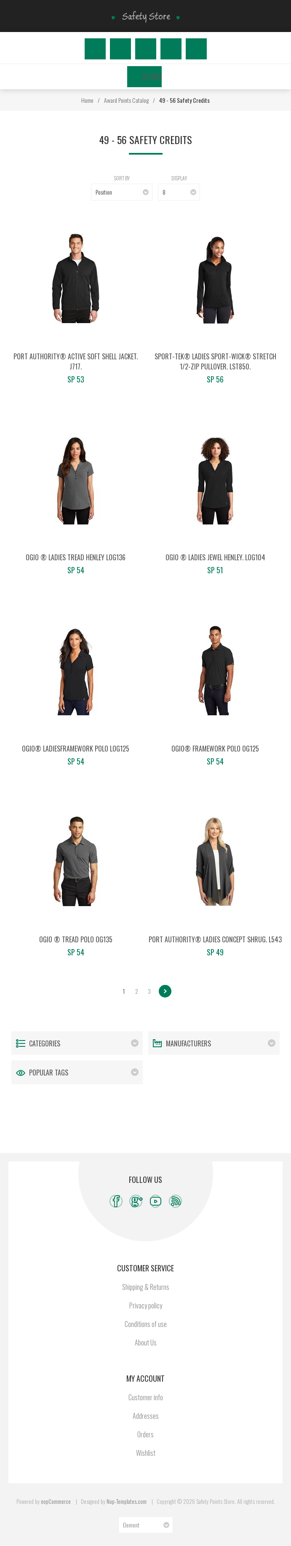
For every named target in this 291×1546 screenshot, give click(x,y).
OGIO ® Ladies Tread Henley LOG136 (75, 557)
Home (87, 100)
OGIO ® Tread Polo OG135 (75, 939)
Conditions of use (146, 1324)
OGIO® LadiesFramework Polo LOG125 (75, 749)
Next (165, 991)
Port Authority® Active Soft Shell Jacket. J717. (75, 361)
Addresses (146, 1416)
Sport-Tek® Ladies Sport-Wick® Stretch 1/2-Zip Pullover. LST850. (215, 361)
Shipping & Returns (145, 1287)
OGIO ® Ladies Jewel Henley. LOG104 (215, 557)
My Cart (196, 48)
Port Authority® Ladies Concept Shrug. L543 (215, 939)
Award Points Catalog (126, 100)
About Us (146, 1342)
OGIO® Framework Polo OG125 (215, 749)
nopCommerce (56, 1501)
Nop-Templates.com (127, 1501)
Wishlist (171, 48)
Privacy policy (145, 1305)
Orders (145, 1434)
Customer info (145, 1397)
